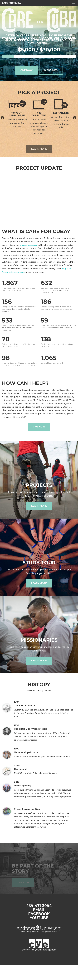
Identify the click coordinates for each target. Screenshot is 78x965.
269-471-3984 (39, 906)
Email (39, 910)
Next (74, 118)
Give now (26, 70)
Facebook (39, 914)
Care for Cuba (11, 3)
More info (51, 70)
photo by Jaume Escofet (68, 78)
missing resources (28, 245)
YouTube (39, 918)
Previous (2, 118)
